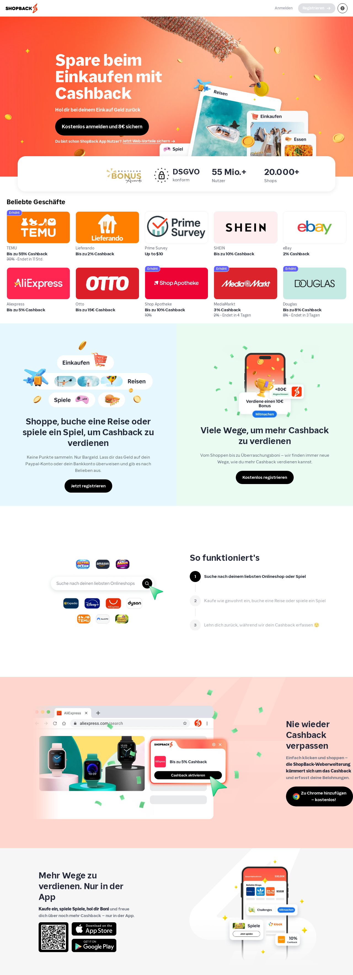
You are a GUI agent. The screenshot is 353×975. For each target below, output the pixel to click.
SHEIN (220, 214)
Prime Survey (158, 214)
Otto (80, 270)
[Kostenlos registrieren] (265, 477)
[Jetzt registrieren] (88, 486)
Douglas (291, 270)
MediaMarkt (226, 270)
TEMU (12, 214)
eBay (288, 214)
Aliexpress (17, 270)
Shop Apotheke (160, 270)
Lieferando (86, 214)
